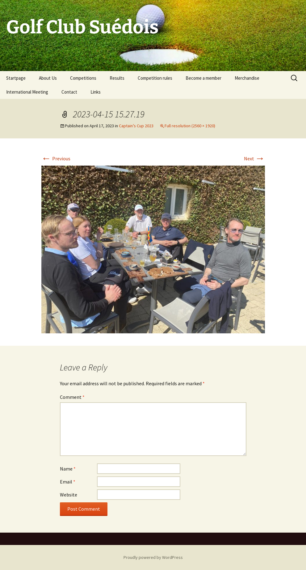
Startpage (16, 78)
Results (117, 78)
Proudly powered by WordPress (153, 557)
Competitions (83, 78)
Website (68, 495)
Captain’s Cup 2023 (136, 126)
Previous (55, 158)
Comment (72, 397)
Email (67, 482)
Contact (69, 92)
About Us (48, 78)
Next (254, 158)
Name (68, 469)
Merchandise (247, 78)
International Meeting (27, 92)
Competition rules (155, 78)
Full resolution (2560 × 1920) (190, 126)
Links (95, 92)
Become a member (203, 78)
